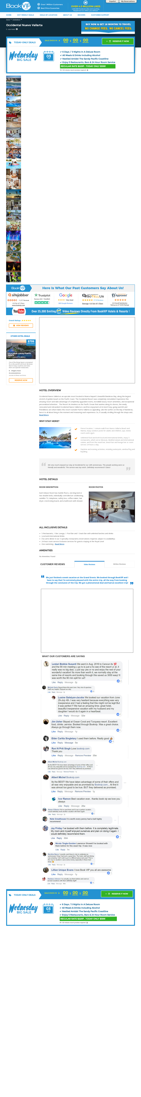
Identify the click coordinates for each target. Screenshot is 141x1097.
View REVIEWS (21, 325)
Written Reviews (119, 564)
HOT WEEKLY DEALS (25, 15)
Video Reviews (89, 564)
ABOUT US (67, 15)
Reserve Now (21, 380)
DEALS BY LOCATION (48, 15)
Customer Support (100, 15)
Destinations (16, 19)
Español (112, 1)
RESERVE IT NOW (118, 41)
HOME (8, 15)
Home (8, 19)
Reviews (81, 15)
